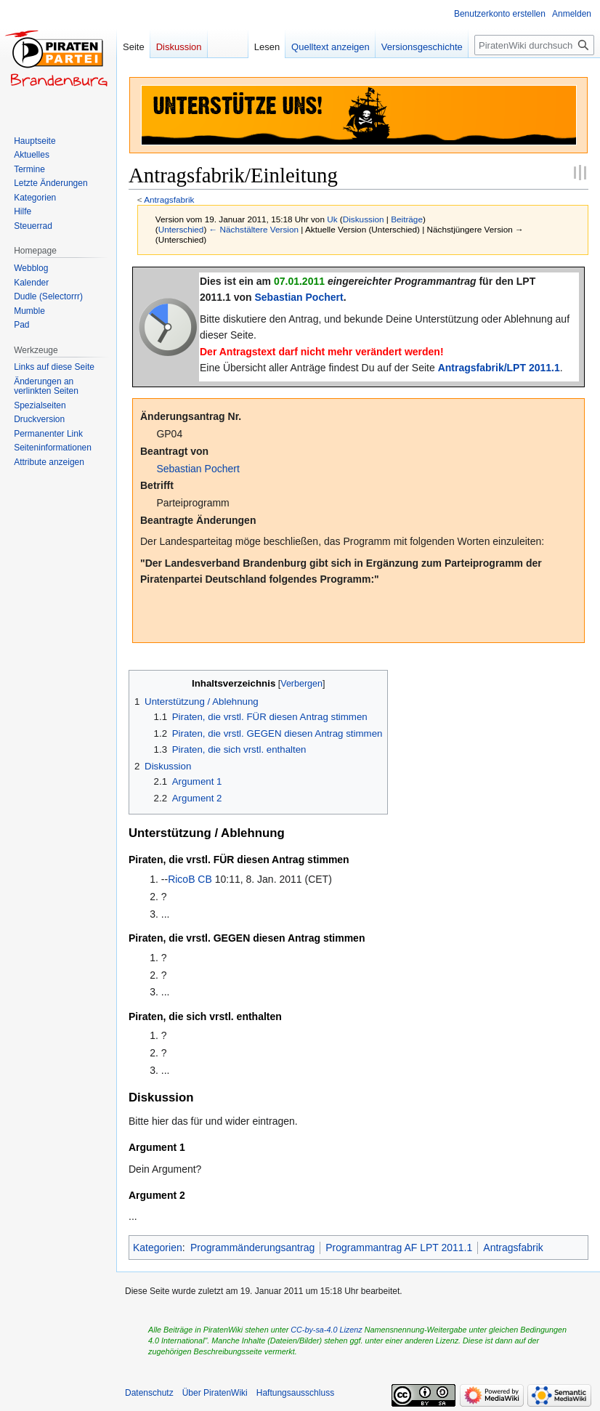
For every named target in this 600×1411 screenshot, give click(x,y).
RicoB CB (190, 879)
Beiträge (407, 219)
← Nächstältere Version (254, 229)
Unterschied (181, 229)
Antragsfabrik (169, 199)
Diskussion (363, 219)
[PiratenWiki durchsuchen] (534, 45)
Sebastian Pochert (299, 297)
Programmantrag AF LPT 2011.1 (398, 1247)
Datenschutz (149, 1393)
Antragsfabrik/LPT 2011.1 (499, 367)
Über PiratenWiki (215, 1393)
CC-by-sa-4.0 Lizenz (326, 1329)
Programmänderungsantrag (252, 1247)
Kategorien (157, 1247)
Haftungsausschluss (295, 1393)
